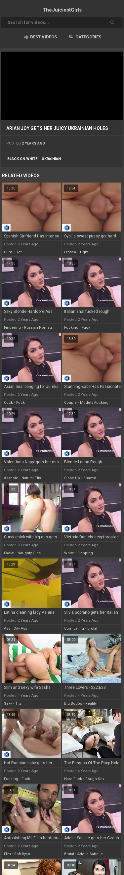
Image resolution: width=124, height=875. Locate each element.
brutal (92, 628)
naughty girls (29, 553)
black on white (22, 159)
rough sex (94, 779)
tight (83, 252)
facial (9, 553)
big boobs (73, 703)
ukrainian (51, 159)
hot (18, 252)
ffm (7, 854)
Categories (85, 36)
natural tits (31, 478)
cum (8, 252)
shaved (89, 478)
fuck (86, 327)
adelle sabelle (90, 854)
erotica (70, 252)
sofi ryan (22, 854)
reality (91, 703)
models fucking (94, 402)
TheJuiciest (62, 10)
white (69, 553)
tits (18, 703)
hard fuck (73, 779)
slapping (85, 553)
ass (7, 628)
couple (70, 402)
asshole (11, 478)
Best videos (40, 36)
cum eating (74, 628)
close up (72, 478)
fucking (71, 327)
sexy (8, 703)
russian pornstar (39, 327)
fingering (12, 327)
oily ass (20, 628)
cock (8, 402)
